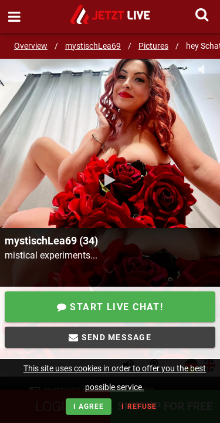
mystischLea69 (93, 46)
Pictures (153, 46)
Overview (31, 46)
